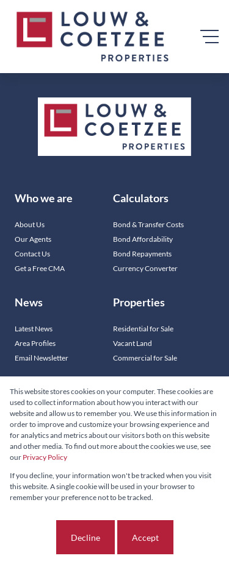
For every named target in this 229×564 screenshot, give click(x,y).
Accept (145, 537)
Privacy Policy (45, 457)
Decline (85, 537)
